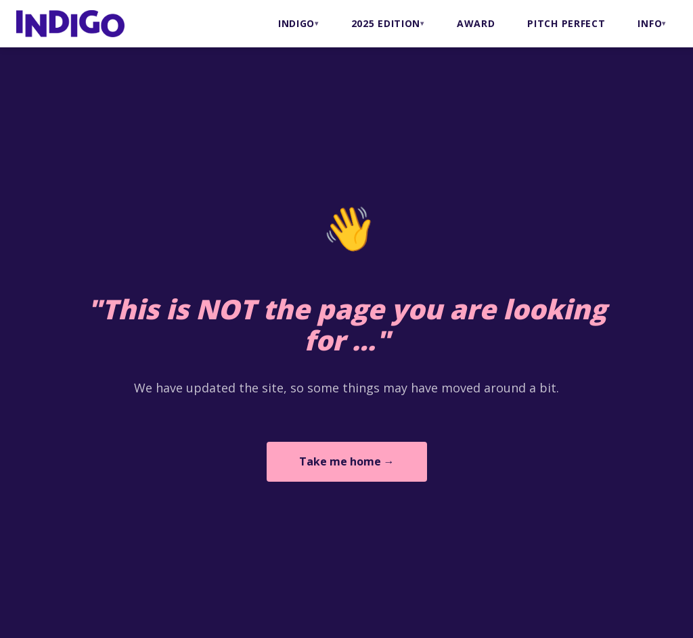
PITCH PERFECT (566, 23)
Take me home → (347, 461)
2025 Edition (385, 23)
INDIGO (296, 23)
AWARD (476, 23)
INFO (650, 23)
